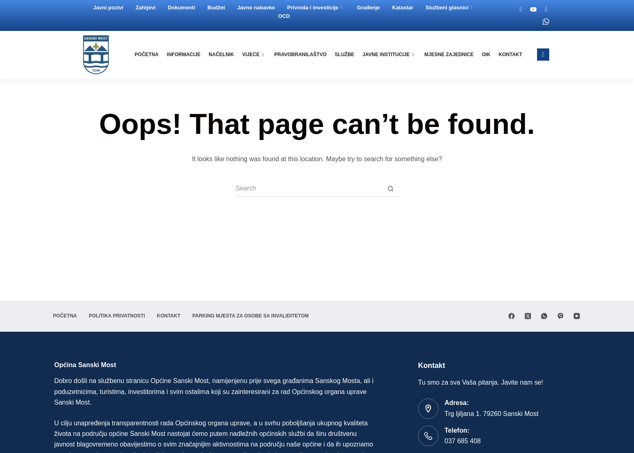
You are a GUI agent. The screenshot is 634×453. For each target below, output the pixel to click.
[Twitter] (546, 9)
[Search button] (390, 189)
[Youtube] (533, 9)
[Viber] (560, 316)
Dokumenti (182, 7)
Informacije (187, 54)
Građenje (368, 7)
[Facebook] (521, 9)
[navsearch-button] (543, 54)
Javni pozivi (109, 7)
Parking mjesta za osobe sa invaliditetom (258, 316)
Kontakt (510, 54)
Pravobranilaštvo (303, 54)
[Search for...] (309, 189)
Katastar (403, 7)
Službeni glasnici (449, 7)
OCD (285, 16)
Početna (151, 54)
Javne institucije (389, 54)
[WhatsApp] (544, 316)
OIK (486, 54)
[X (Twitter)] (528, 316)
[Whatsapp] (546, 21)
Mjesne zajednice (450, 54)
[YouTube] (577, 316)
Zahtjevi (146, 7)
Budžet (216, 7)
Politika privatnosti (120, 316)
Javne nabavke (256, 7)
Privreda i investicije (315, 7)
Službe (346, 54)
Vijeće (255, 54)
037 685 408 (463, 441)
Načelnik (224, 54)
